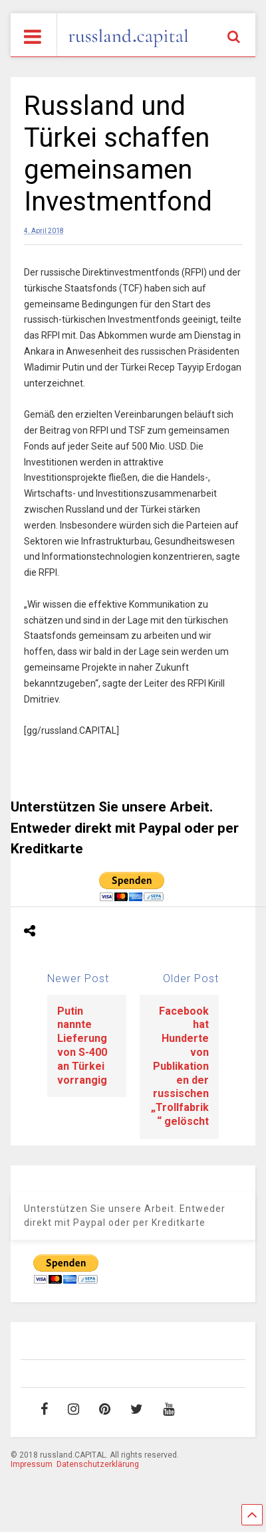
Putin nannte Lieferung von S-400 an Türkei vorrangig (82, 1045)
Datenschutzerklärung (98, 1464)
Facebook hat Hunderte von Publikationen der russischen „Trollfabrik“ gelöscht (180, 1066)
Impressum (32, 1464)
